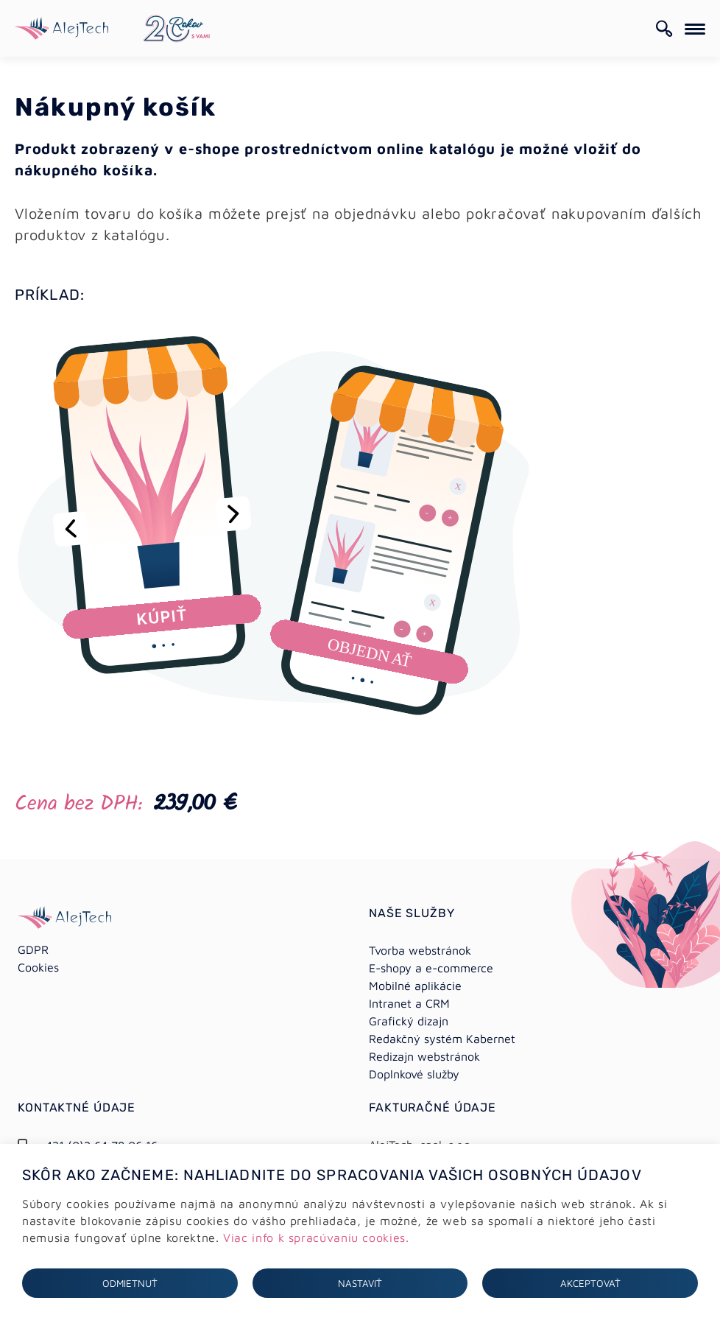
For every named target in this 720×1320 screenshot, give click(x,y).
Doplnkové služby (414, 1074)
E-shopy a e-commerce (431, 968)
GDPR (33, 949)
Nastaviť (360, 1283)
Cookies (38, 967)
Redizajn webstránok (424, 1056)
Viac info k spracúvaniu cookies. (316, 1237)
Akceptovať (590, 1283)
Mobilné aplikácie (415, 985)
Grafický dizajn (408, 1021)
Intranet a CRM (409, 1003)
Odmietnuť (130, 1283)
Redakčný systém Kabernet (442, 1038)
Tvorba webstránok (420, 950)
